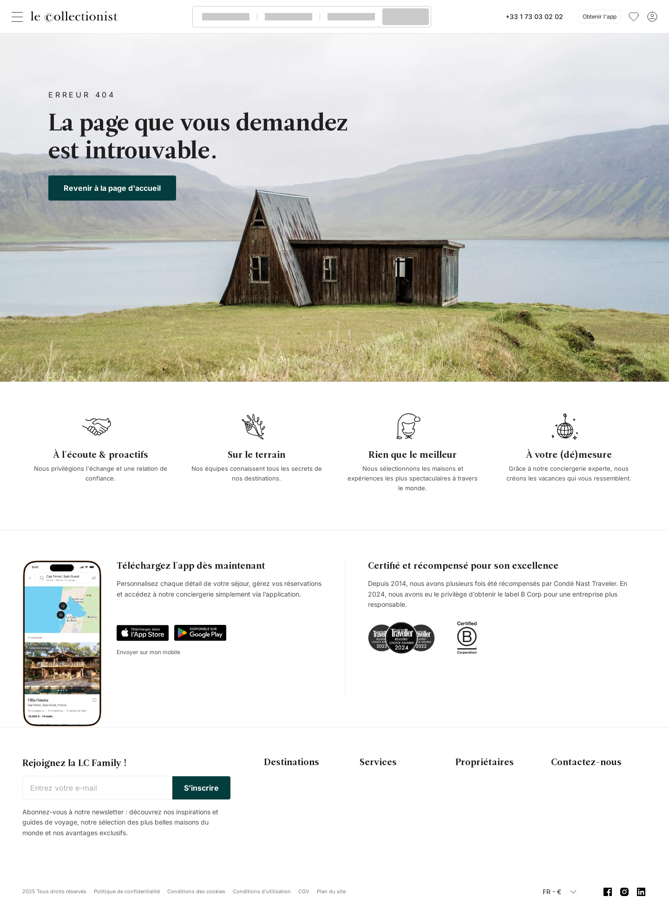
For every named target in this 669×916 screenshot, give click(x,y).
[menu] (633, 16)
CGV (303, 891)
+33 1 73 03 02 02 (534, 16)
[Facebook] (607, 891)
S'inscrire (201, 788)
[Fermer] (19, 17)
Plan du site (331, 891)
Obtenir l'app (600, 16)
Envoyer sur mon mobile (148, 652)
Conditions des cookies (196, 891)
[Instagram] (624, 891)
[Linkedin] (641, 891)
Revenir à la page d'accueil (112, 188)
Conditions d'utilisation (262, 891)
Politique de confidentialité (127, 891)
